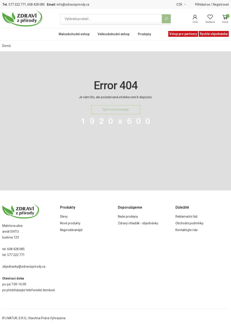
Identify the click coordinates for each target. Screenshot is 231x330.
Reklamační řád (186, 216)
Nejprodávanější (71, 230)
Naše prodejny (128, 216)
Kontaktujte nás (186, 230)
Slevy (64, 216)
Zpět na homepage (115, 109)
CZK (179, 4)
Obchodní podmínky (189, 223)
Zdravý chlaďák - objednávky (138, 223)
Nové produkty (70, 223)
